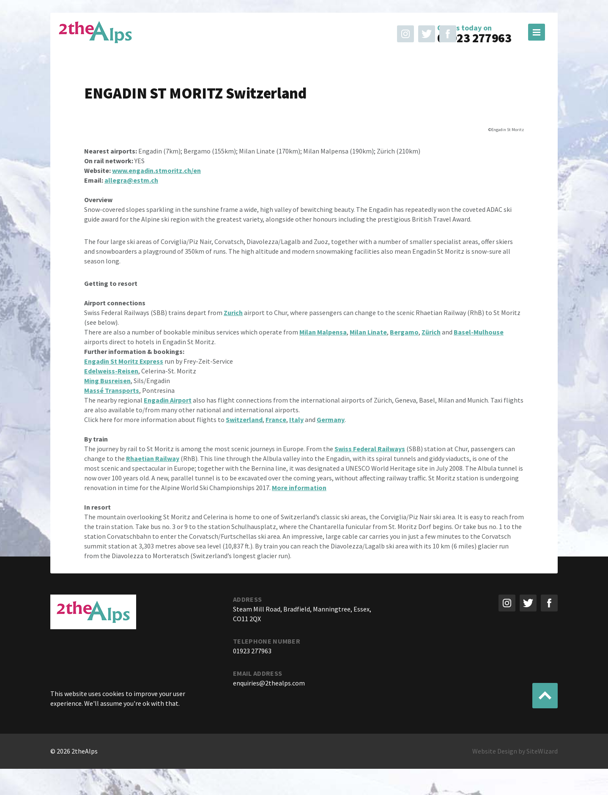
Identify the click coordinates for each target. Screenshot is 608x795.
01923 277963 (474, 38)
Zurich (233, 312)
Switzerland (244, 419)
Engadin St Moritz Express (123, 361)
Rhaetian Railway (152, 458)
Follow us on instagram (405, 33)
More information (299, 487)
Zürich (431, 332)
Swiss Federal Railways (369, 448)
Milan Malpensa (323, 332)
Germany (331, 419)
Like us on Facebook (447, 33)
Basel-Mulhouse (479, 332)
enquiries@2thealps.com (269, 683)
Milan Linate (368, 332)
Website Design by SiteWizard (515, 751)
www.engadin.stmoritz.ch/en (156, 170)
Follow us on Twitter (426, 33)
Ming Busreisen (107, 380)
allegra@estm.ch (131, 180)
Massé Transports (111, 390)
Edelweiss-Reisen (111, 371)
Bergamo (404, 332)
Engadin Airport (168, 400)
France (276, 419)
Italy (296, 419)
